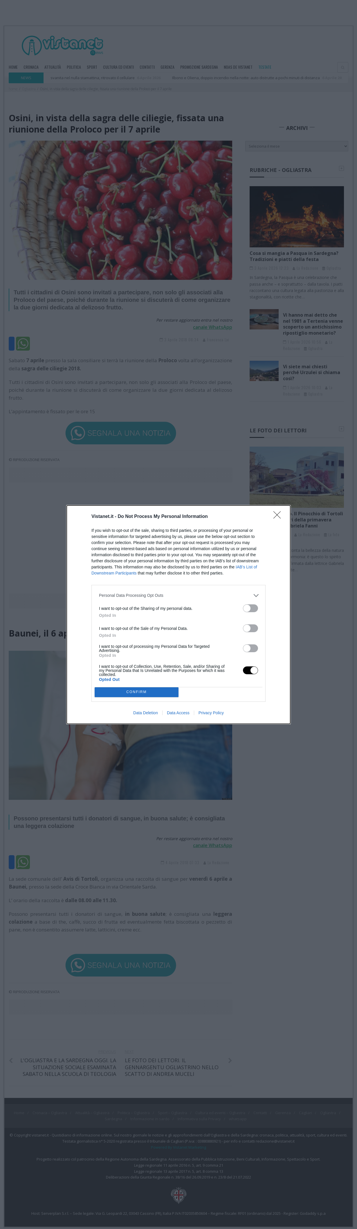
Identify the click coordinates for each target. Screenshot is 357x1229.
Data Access (178, 712)
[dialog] (178, 614)
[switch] (250, 608)
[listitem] (178, 595)
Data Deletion (145, 712)
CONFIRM (136, 692)
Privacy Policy (211, 712)
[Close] (278, 516)
